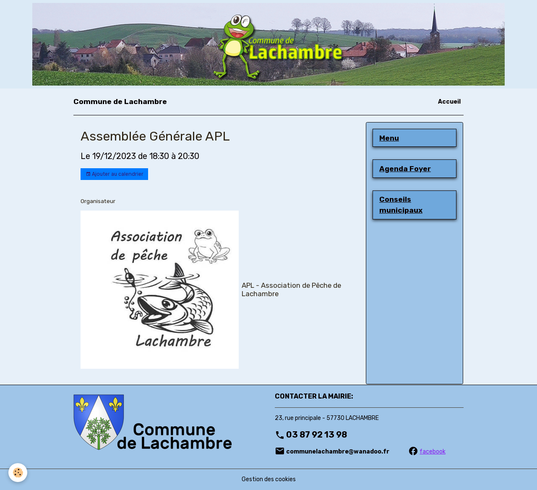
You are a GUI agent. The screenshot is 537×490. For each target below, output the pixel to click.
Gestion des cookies (269, 479)
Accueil (449, 101)
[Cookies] (17, 472)
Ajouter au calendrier (114, 174)
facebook (433, 451)
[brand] (120, 101)
